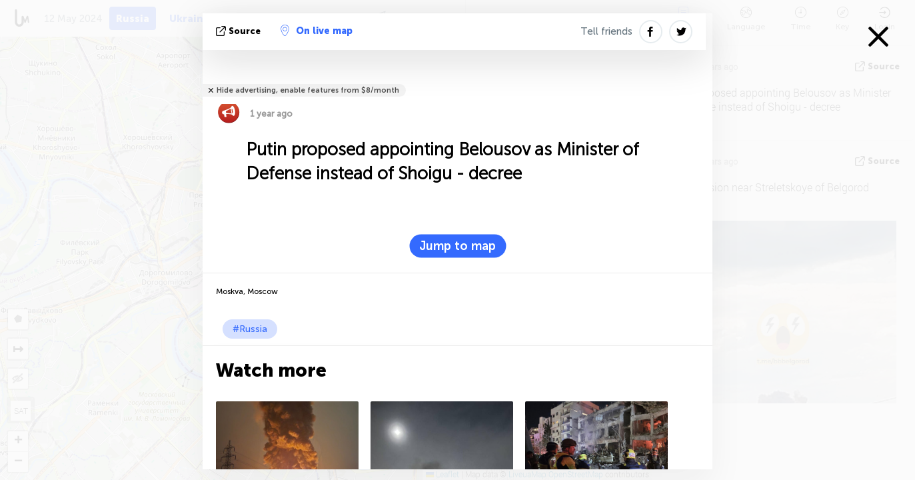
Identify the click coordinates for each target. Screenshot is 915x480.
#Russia (250, 329)
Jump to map (457, 246)
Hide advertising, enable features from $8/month (308, 90)
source (240, 31)
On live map (317, 31)
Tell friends (606, 31)
